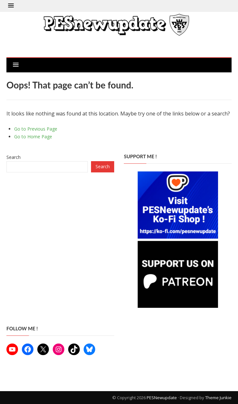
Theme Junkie (218, 397)
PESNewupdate (162, 397)
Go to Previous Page (35, 129)
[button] (11, 6)
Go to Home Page (33, 136)
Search (13, 157)
